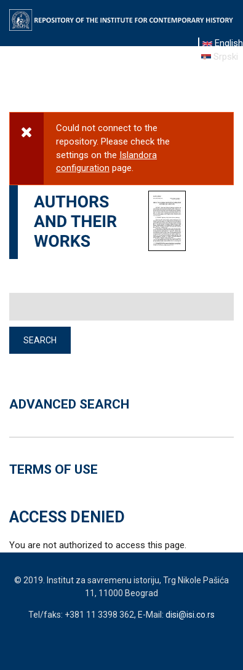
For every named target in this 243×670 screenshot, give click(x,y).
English (222, 43)
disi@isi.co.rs (190, 615)
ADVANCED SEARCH (69, 404)
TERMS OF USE (53, 469)
